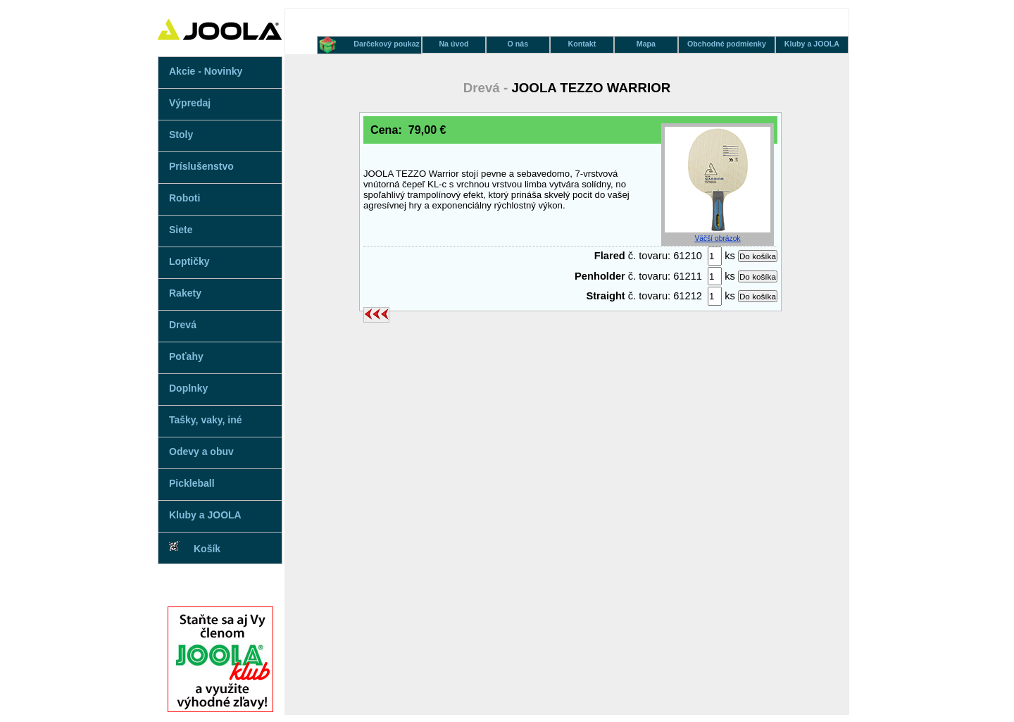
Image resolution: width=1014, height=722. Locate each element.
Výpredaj (190, 102)
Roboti (184, 198)
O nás (518, 43)
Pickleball (192, 483)
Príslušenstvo (201, 166)
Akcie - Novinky (205, 71)
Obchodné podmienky (726, 43)
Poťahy (186, 356)
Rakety (185, 293)
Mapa (646, 43)
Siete (180, 229)
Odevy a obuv (201, 451)
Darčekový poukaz (386, 43)
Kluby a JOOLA (205, 515)
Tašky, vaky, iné (205, 419)
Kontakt (582, 43)
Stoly (181, 134)
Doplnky (188, 388)
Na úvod (453, 43)
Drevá (182, 324)
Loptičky (189, 261)
